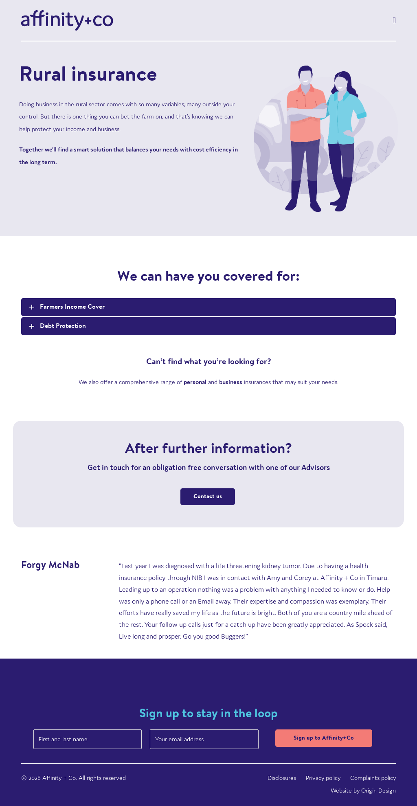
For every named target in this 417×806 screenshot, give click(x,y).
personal (195, 382)
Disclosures (282, 778)
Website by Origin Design (363, 790)
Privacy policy (323, 778)
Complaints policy (373, 778)
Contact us (207, 496)
